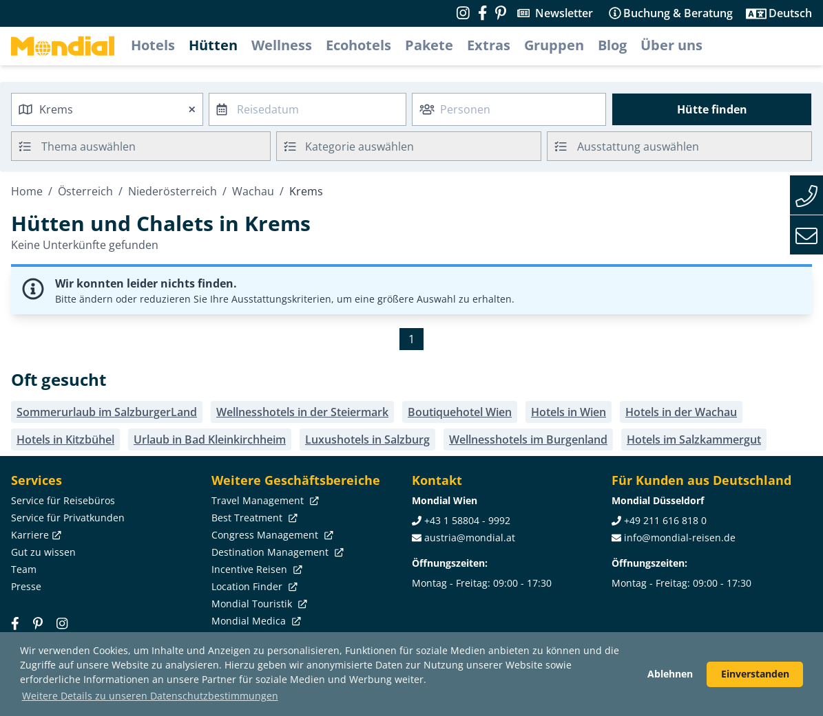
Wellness (281, 45)
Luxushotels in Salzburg (367, 439)
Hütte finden (712, 109)
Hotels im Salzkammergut (694, 439)
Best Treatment (253, 517)
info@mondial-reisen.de (680, 537)
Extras (488, 45)
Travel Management (263, 500)
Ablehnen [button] (670, 673)
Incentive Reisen (255, 569)
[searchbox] (157, 146)
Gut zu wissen (43, 551)
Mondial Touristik (257, 603)
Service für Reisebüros (63, 500)
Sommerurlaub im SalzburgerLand (107, 412)
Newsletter (564, 13)
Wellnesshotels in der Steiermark (302, 412)
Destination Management (276, 551)
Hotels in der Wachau (681, 412)
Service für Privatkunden (68, 517)
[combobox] (107, 109)
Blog (612, 45)
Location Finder (253, 586)
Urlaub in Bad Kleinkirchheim (210, 439)
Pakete (429, 45)
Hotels (153, 45)
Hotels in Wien (568, 412)
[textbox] (409, 144)
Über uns (671, 45)
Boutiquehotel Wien (460, 412)
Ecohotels (358, 45)
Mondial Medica (254, 620)
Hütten (213, 45)
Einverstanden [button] (755, 673)
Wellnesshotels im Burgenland (528, 439)
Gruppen (554, 45)
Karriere (35, 534)
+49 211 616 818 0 (665, 520)
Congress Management (271, 534)
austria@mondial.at (469, 537)
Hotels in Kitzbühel (65, 439)
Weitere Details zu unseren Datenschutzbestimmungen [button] (150, 695)
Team (24, 569)
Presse (26, 586)
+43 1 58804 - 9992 (467, 520)
